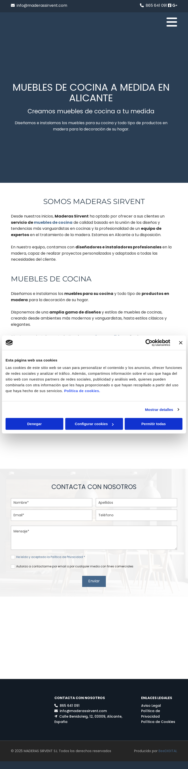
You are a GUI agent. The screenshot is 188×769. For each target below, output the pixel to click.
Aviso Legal (151, 704)
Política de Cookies (158, 720)
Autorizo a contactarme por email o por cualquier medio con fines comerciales (74, 566)
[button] (123, 22)
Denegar (34, 424)
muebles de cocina (53, 222)
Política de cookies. (82, 391)
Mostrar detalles (159, 410)
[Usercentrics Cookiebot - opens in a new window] (149, 342)
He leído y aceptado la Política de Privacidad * (50, 557)
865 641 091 (156, 5)
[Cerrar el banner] (180, 342)
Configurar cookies (94, 424)
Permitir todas (153, 424)
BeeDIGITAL (168, 747)
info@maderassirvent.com (42, 5)
